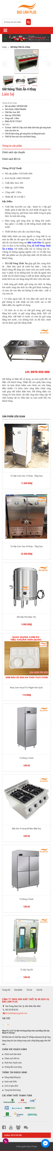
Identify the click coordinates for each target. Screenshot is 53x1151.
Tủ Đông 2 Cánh (26, 758)
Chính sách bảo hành (13, 1054)
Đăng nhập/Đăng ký (12, 1077)
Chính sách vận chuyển (13, 152)
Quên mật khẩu (11, 1081)
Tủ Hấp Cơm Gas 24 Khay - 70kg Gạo (26, 546)
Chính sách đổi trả (11, 159)
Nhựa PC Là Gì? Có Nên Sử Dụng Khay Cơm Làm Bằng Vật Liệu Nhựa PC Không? (25, 1031)
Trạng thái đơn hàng (12, 1090)
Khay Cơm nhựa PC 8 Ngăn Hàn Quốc (26, 687)
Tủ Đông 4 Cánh (26, 899)
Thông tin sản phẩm (12, 145)
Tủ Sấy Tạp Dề (26, 970)
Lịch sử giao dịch (11, 1085)
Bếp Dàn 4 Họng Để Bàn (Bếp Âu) (26, 828)
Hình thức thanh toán (13, 1062)
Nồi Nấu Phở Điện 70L (26, 617)
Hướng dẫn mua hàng (13, 1066)
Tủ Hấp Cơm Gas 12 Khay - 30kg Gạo (26, 476)
